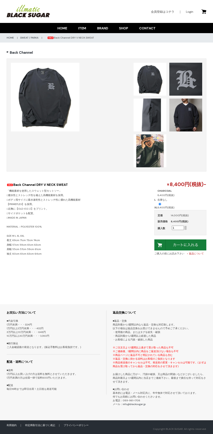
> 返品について (195, 253)
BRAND (102, 28)
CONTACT (147, 28)
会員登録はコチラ (162, 12)
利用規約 (12, 425)
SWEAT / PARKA (29, 37)
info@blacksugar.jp (134, 404)
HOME (62, 28)
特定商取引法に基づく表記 (40, 425)
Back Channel (21, 52)
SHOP (123, 28)
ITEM (82, 28)
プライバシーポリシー (76, 425)
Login (189, 12)
